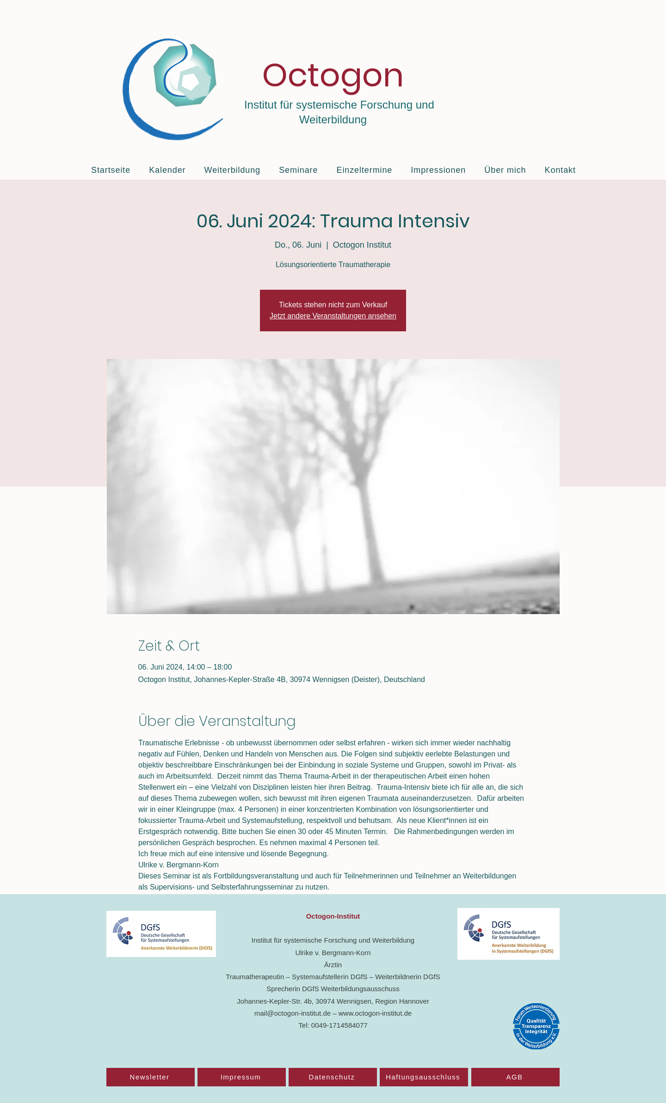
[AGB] (515, 1077)
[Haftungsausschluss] (424, 1077)
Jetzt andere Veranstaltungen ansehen (333, 316)
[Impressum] (241, 1077)
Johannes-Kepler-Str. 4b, (276, 1001)
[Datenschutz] (333, 1077)
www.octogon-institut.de (375, 1013)
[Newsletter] (150, 1077)
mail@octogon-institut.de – (296, 1013)
